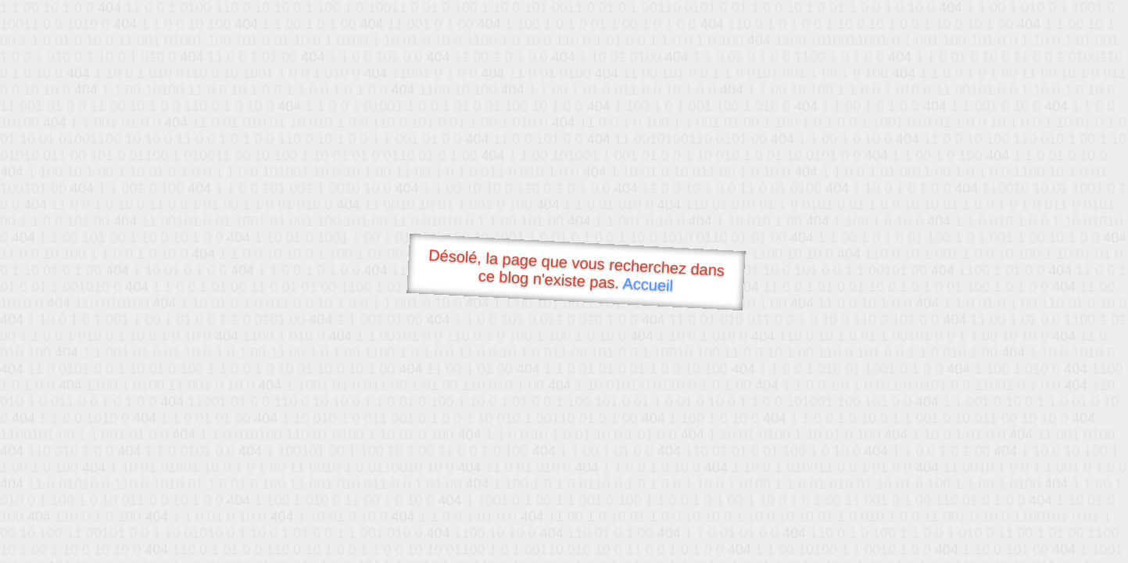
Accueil (648, 284)
